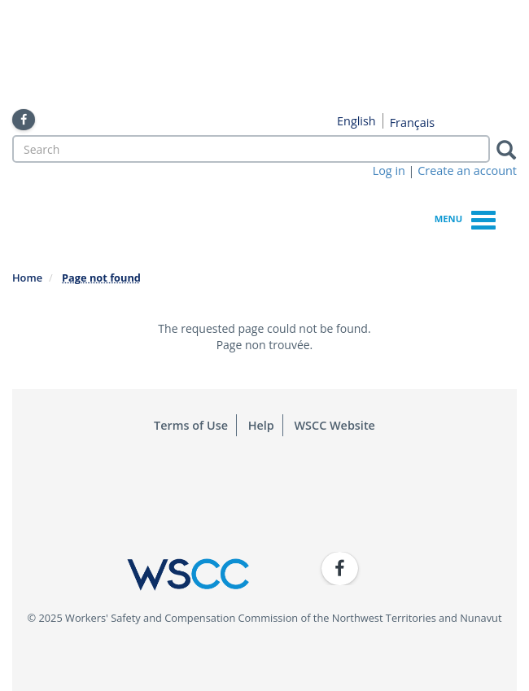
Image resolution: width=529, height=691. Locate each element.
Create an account (467, 170)
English (356, 121)
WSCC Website (335, 425)
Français (412, 122)
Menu (465, 218)
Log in (389, 170)
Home (27, 277)
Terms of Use (191, 425)
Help (261, 425)
